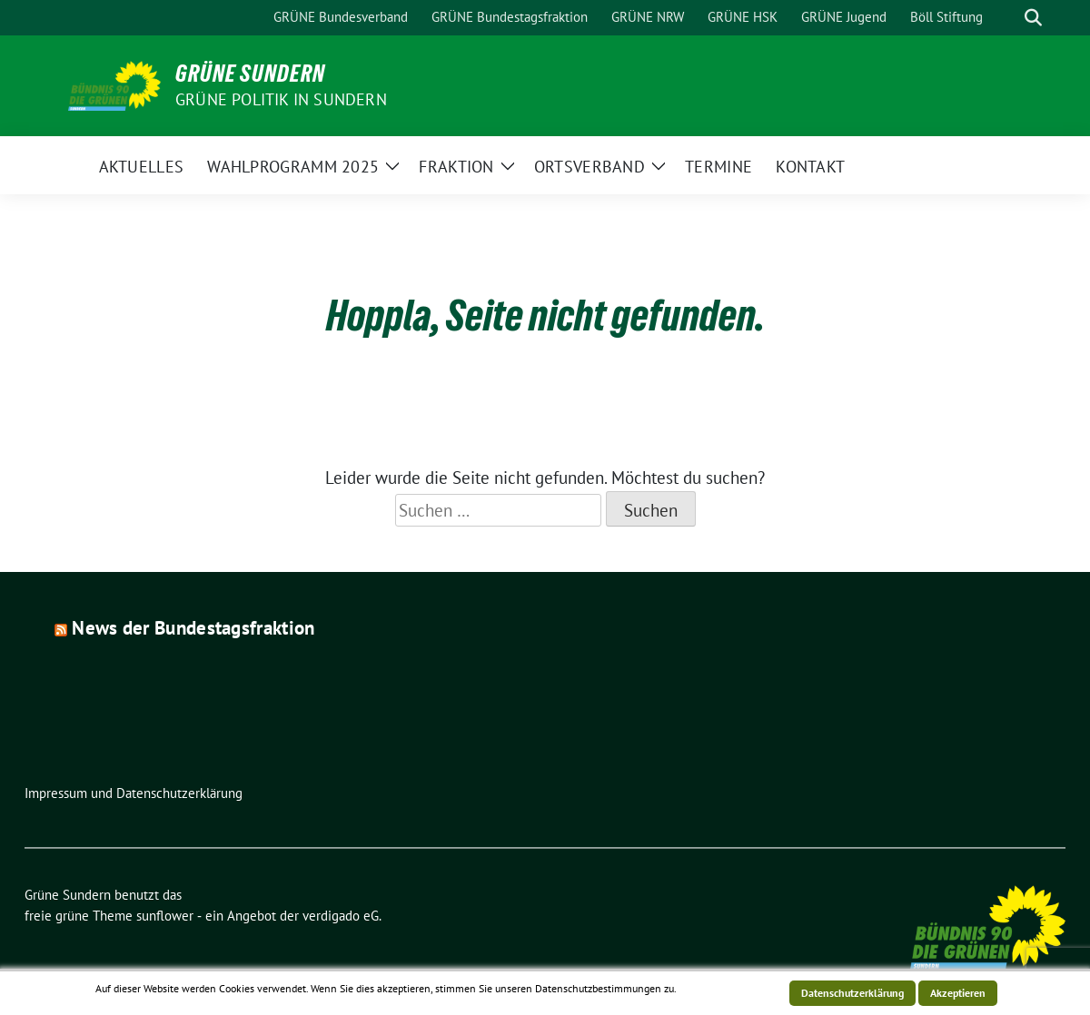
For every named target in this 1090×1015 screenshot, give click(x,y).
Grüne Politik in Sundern (281, 99)
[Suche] (1007, 17)
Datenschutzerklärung (852, 993)
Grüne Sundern (250, 73)
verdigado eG (340, 915)
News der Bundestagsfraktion (193, 628)
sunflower (164, 915)
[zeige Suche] (1033, 17)
